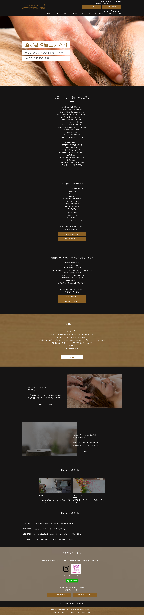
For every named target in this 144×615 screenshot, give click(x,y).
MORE (72, 357)
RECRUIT (102, 13)
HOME (49, 13)
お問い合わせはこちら (72, 239)
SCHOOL (83, 13)
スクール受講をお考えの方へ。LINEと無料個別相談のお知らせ (54, 524)
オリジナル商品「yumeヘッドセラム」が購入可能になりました (54, 539)
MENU (74, 13)
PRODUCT (92, 13)
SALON (57, 13)
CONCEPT (66, 13)
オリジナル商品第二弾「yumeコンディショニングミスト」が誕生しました (57, 534)
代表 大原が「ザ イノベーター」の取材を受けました (50, 529)
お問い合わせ (111, 7)
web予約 (91, 7)
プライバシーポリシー (67, 604)
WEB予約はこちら (72, 234)
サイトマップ (80, 604)
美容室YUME (113, 13)
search (121, 13)
